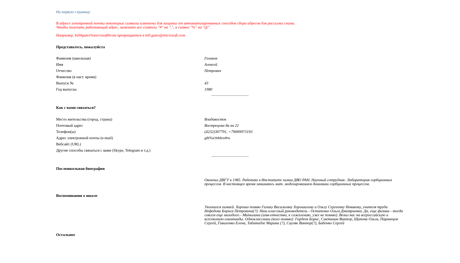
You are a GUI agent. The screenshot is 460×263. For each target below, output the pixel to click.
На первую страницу (73, 12)
